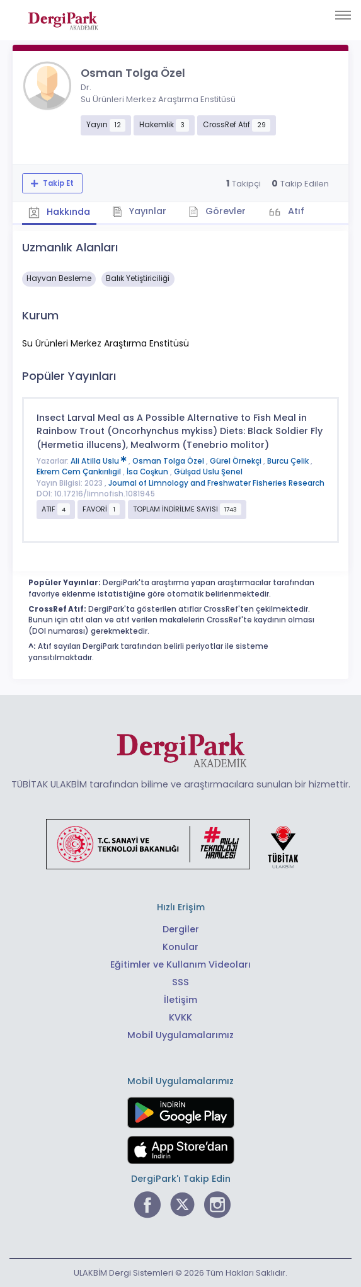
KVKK (180, 1017)
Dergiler (181, 929)
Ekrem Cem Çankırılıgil (80, 472)
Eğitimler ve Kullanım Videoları (180, 964)
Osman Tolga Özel (169, 461)
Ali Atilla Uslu (100, 461)
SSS (180, 982)
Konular (180, 947)
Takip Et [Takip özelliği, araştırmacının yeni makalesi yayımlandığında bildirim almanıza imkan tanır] (57, 183)
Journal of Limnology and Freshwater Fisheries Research (216, 483)
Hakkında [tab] (59, 212)
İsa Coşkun (148, 472)
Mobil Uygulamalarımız (180, 1035)
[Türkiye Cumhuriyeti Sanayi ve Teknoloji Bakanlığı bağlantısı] (180, 843)
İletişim (180, 999)
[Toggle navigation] (343, 15)
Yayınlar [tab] (139, 211)
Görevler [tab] (217, 211)
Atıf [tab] (294, 211)
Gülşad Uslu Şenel (208, 472)
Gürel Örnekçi (236, 461)
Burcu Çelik (289, 461)
